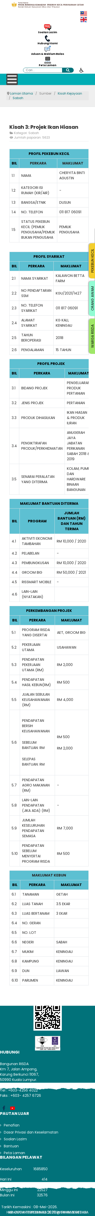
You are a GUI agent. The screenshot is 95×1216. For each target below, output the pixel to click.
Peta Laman (47, 65)
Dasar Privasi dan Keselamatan (31, 1132)
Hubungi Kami (47, 43)
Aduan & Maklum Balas (47, 54)
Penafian (12, 1125)
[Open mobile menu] (12, 79)
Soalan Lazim (47, 32)
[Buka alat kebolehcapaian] (82, 70)
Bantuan (11, 1146)
